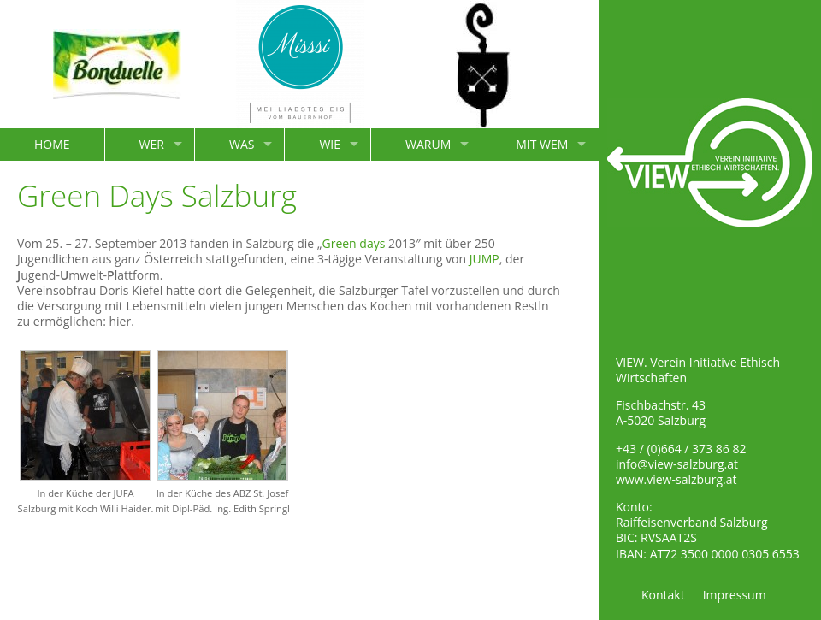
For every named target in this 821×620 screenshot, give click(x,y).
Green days (353, 243)
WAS (241, 144)
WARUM (428, 144)
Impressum (734, 595)
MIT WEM (542, 144)
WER (151, 144)
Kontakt (663, 595)
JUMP (484, 259)
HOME (52, 144)
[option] (117, 64)
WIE (329, 144)
